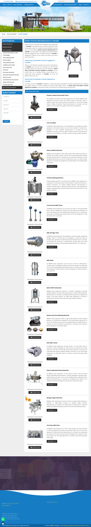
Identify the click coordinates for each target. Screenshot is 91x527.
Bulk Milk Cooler (7, 77)
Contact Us (86, 4)
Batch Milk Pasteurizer (8, 72)
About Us (9, 4)
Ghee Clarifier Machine (8, 57)
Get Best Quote (35, 117)
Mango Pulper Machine (8, 82)
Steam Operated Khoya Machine (10, 79)
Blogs (80, 4)
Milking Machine (29, 4)
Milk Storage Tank (7, 67)
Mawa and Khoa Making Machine (11, 75)
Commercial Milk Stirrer (9, 65)
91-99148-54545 (8, 1)
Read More (52, 109)
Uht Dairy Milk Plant (8, 84)
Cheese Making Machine (8, 62)
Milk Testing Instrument (71, 4)
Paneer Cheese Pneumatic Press (10, 52)
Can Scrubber (6, 55)
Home (4, 4)
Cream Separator (18, 4)
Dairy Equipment (58, 4)
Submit (6, 121)
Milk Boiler (5, 70)
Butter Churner (7, 60)
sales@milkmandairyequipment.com (26, 1)
